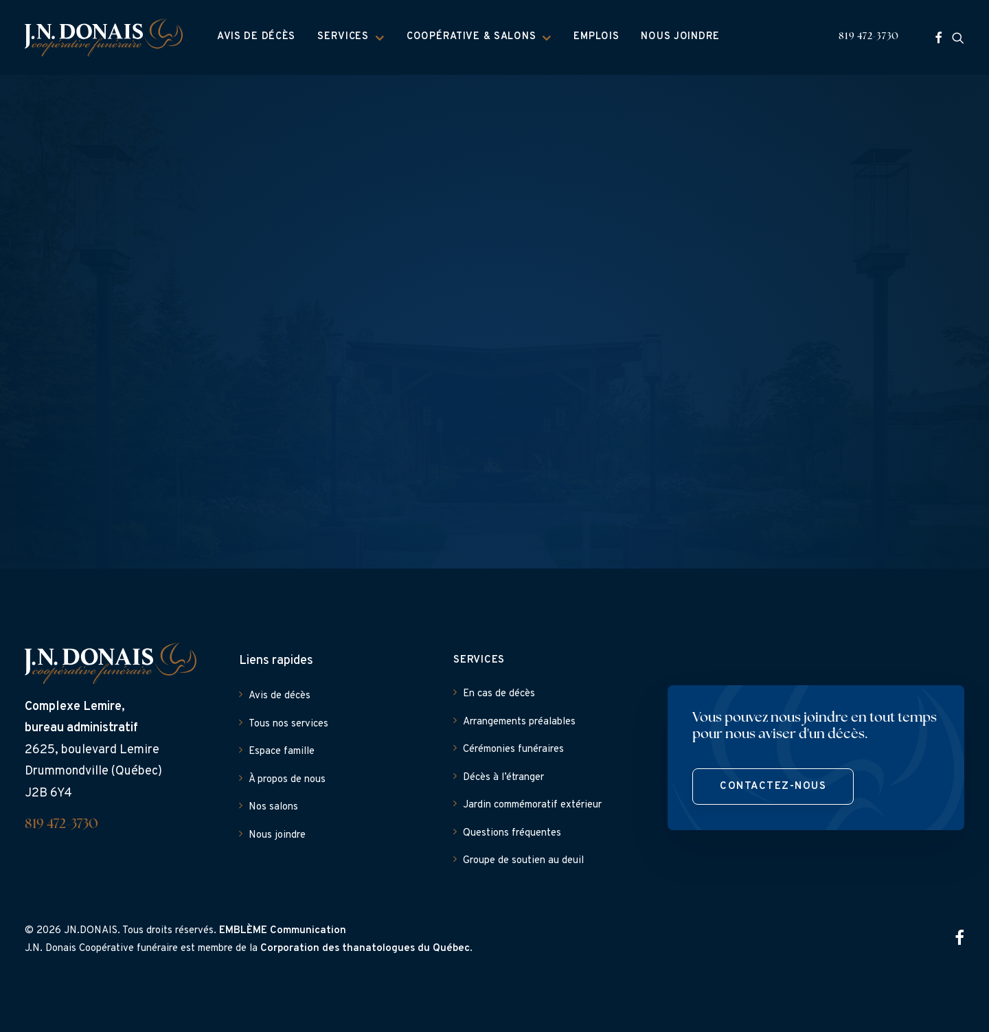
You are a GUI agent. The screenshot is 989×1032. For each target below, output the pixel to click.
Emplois (596, 36)
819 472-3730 (869, 37)
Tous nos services (288, 724)
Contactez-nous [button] (773, 786)
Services (351, 37)
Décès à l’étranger (503, 777)
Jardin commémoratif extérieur (532, 805)
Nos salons (273, 807)
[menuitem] (256, 37)
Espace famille (282, 751)
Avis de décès (256, 36)
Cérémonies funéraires (513, 749)
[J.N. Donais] (104, 37)
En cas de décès (499, 693)
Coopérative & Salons (479, 37)
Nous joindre (680, 36)
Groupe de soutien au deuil (523, 860)
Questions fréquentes (512, 833)
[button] (938, 37)
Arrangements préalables (519, 722)
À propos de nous (287, 779)
